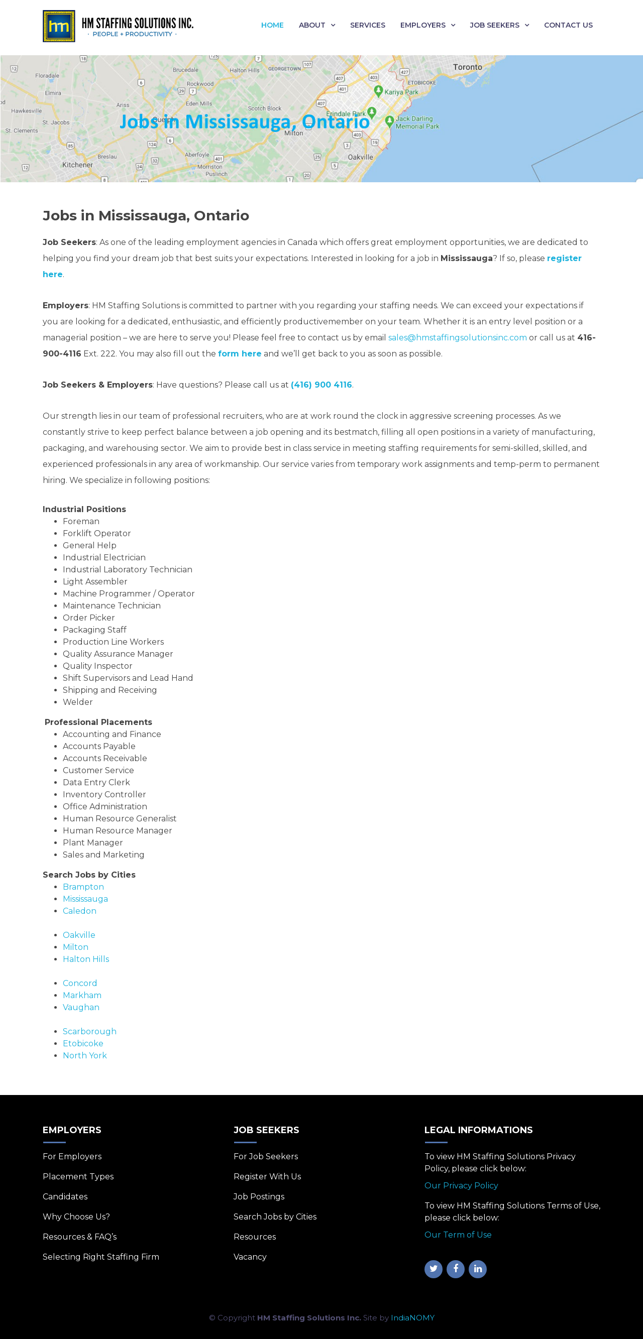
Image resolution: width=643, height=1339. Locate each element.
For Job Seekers (266, 1156)
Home (272, 25)
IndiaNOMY (413, 1317)
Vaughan (81, 1007)
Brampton (83, 887)
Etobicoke (83, 1043)
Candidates (65, 1196)
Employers (423, 25)
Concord (80, 983)
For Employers (72, 1156)
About (312, 25)
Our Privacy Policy (461, 1185)
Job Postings (259, 1196)
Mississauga (85, 899)
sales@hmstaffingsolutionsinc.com (457, 337)
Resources (255, 1237)
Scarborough (90, 1031)
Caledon (79, 911)
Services (367, 25)
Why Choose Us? (76, 1217)
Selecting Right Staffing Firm (101, 1257)
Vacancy (250, 1257)
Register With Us (267, 1176)
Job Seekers (494, 25)
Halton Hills (86, 959)
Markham (82, 995)
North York (85, 1055)
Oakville (79, 935)
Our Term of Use (458, 1235)
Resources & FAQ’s (80, 1237)
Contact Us (568, 25)
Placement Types (78, 1176)
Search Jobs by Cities (275, 1217)
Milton (75, 947)
